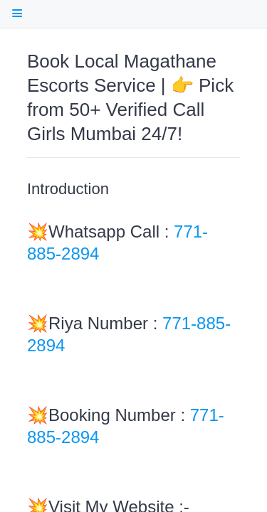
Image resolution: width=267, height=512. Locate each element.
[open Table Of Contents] (16, 13)
